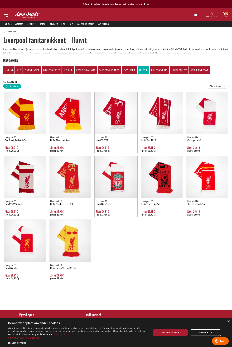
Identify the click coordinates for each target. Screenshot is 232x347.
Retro (42, 24)
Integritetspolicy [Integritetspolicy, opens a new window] (61, 334)
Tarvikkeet (31, 24)
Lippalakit (53, 24)
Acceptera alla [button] (170, 332)
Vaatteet (19, 24)
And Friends (103, 24)
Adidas (8, 24)
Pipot (64, 24)
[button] (77, 337)
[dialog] (116, 332)
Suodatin (12, 86)
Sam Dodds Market (85, 24)
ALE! (71, 24)
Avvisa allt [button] (205, 332)
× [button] (228, 321)
